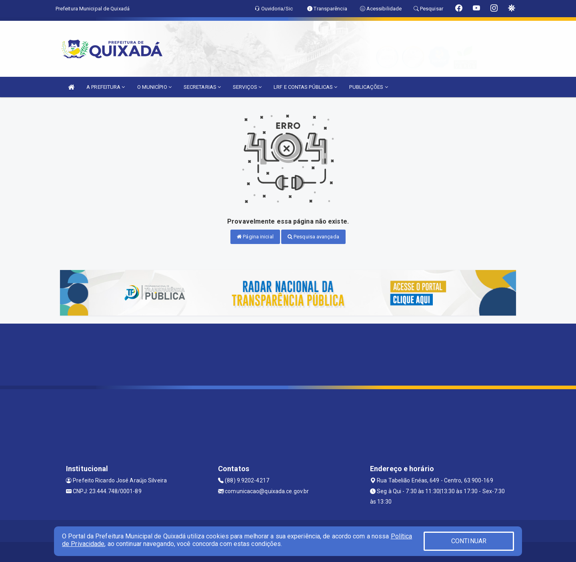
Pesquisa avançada (313, 237)
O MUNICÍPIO (154, 87)
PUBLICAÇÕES (368, 87)
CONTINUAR (468, 541)
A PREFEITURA (105, 87)
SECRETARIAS (202, 87)
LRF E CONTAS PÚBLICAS (305, 87)
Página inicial (255, 237)
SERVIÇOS (247, 87)
